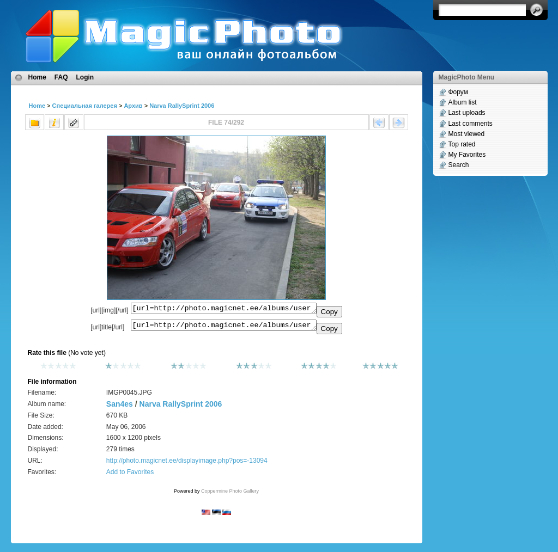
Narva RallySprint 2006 (181, 105)
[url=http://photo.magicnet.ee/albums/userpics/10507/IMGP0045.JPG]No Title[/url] (223, 327)
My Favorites (467, 154)
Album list (462, 102)
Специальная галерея (84, 105)
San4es (119, 407)
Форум (458, 92)
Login (85, 77)
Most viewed (466, 134)
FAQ (61, 77)
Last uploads (467, 112)
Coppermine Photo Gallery (230, 494)
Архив (133, 105)
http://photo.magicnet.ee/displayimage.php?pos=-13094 (187, 464)
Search (458, 165)
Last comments (470, 123)
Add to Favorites (130, 475)
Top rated (462, 144)
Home (37, 77)
